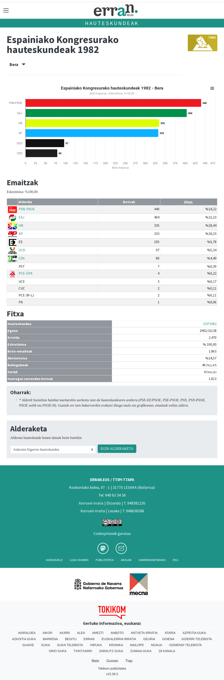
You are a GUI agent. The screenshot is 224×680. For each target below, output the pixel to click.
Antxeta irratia (144, 633)
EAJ (21, 217)
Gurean (112, 661)
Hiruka (96, 645)
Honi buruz (54, 560)
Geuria (149, 639)
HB (21, 225)
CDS (22, 258)
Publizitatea (105, 560)
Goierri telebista (196, 639)
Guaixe (28, 645)
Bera (18, 64)
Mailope (137, 645)
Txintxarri (82, 651)
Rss (175, 560)
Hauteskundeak (112, 23)
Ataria (170, 633)
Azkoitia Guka (24, 639)
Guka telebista (70, 645)
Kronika (116, 645)
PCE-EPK (26, 273)
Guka (45, 645)
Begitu (71, 639)
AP (21, 233)
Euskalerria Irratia (119, 639)
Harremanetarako (152, 560)
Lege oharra (79, 560)
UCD (22, 250)
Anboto (117, 633)
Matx (95, 661)
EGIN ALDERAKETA (117, 448)
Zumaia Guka (141, 651)
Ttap (129, 661)
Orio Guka (57, 651)
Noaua (156, 645)
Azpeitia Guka (194, 633)
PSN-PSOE (27, 209)
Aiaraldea (27, 633)
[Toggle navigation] (6, 10)
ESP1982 (209, 323)
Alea (81, 633)
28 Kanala (167, 651)
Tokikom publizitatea (112, 668)
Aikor (47, 633)
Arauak (126, 560)
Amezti (97, 633)
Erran (89, 639)
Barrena (50, 639)
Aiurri (64, 633)
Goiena (168, 639)
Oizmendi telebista (185, 645)
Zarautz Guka (111, 651)
